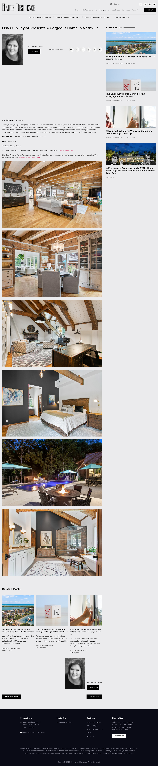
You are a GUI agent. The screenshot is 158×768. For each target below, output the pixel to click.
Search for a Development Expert (68, 18)
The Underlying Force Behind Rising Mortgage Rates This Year (125, 95)
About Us (129, 10)
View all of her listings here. (30, 158)
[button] (71, 50)
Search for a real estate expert (40, 18)
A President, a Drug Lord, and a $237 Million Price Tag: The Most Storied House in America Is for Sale (130, 171)
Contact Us (120, 10)
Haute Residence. (78, 764)
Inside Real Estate (81, 10)
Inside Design (109, 10)
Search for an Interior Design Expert (97, 18)
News (71, 10)
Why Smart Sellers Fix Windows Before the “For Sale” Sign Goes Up (85, 632)
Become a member (122, 18)
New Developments (96, 10)
